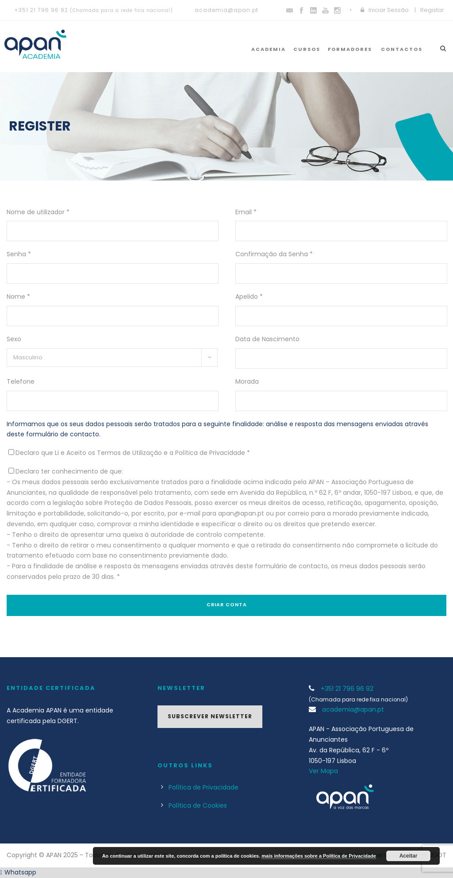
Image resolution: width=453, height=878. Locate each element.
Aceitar (408, 856)
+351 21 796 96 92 (41, 10)
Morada (247, 381)
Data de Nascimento (267, 339)
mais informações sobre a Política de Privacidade (318, 856)
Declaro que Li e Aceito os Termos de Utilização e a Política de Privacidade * (132, 452)
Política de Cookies (198, 805)
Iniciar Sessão (389, 10)
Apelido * (249, 296)
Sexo (14, 339)
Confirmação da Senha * (274, 254)
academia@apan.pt (226, 10)
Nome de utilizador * (38, 212)
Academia (268, 49)
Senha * (19, 254)
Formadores (350, 49)
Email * (246, 212)
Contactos (401, 49)
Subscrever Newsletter (210, 716)
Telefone (21, 381)
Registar (432, 10)
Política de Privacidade (203, 787)
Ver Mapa (323, 770)
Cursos (306, 49)
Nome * (18, 296)
